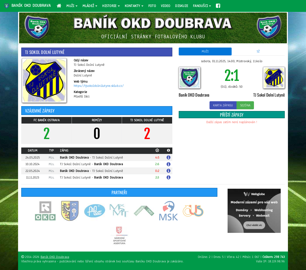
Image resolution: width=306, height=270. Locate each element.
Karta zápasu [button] (223, 105)
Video (165, 5)
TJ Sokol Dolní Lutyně (107, 157)
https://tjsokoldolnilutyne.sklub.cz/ (99, 86)
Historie (109, 5)
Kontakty (132, 5)
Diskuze (181, 5)
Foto (152, 5)
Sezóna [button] (245, 105)
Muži (70, 5)
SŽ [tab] (258, 51)
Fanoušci (200, 5)
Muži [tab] (205, 51)
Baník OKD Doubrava (27, 6)
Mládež (88, 5)
